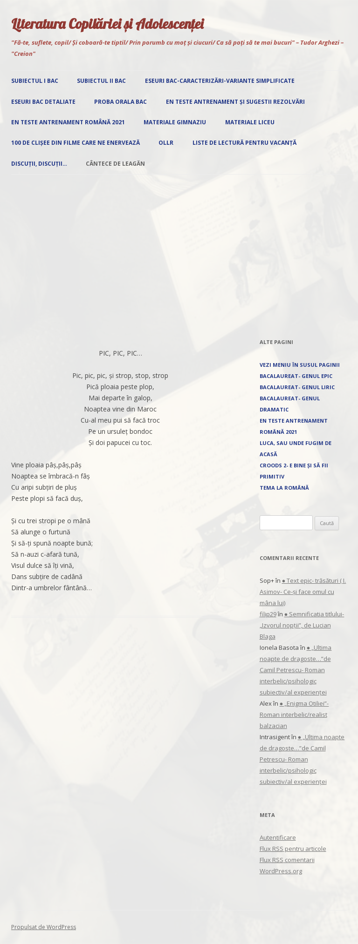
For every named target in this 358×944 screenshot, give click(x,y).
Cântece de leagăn (115, 164)
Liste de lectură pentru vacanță (244, 143)
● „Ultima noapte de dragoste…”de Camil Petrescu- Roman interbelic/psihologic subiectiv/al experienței (296, 669)
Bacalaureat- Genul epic (296, 375)
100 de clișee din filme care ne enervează (75, 143)
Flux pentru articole (293, 848)
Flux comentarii (287, 860)
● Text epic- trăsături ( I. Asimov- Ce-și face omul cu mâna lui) (303, 591)
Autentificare (278, 837)
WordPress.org (281, 871)
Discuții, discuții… (39, 164)
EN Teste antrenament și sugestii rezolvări (235, 102)
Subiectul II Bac (101, 81)
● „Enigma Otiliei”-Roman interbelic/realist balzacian (294, 714)
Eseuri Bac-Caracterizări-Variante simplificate (220, 81)
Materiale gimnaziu (175, 122)
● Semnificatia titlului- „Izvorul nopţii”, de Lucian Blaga (302, 625)
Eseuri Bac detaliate (43, 102)
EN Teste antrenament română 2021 (68, 122)
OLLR (165, 143)
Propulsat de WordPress (43, 927)
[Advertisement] (179, 255)
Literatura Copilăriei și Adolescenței (107, 24)
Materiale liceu (250, 122)
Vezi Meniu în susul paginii (300, 364)
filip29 (268, 614)
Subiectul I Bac (34, 81)
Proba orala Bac (120, 102)
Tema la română (284, 487)
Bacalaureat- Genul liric (297, 387)
